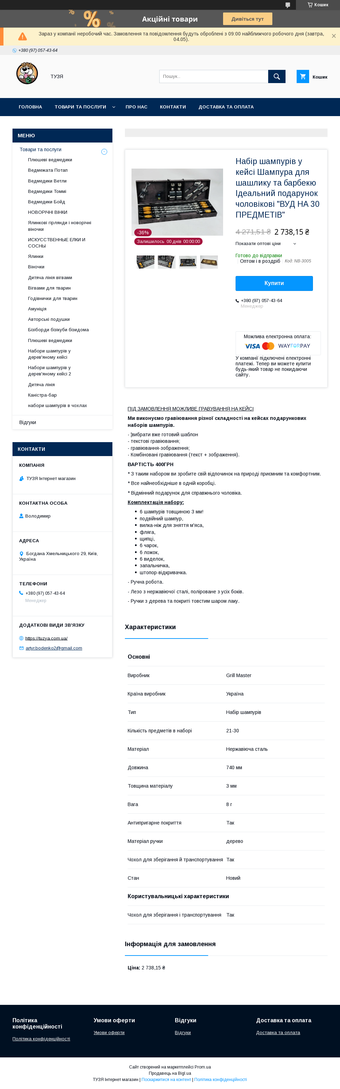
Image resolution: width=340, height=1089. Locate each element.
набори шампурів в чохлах (57, 405)
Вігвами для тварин (49, 288)
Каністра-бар (42, 395)
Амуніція (37, 308)
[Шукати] (277, 76)
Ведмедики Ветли (47, 181)
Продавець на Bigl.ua (170, 1073)
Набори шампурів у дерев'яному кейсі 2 (49, 370)
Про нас (136, 106)
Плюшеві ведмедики (50, 159)
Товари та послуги (80, 106)
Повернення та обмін (48, 125)
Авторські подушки (49, 319)
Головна (30, 106)
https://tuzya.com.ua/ (46, 638)
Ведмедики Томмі (47, 191)
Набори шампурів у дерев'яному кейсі (49, 354)
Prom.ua (203, 1067)
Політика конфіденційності (41, 1038)
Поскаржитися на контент (166, 1079)
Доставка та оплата (226, 106)
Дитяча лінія (41, 384)
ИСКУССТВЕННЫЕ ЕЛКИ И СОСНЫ (56, 243)
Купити (274, 283)
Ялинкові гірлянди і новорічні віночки (59, 225)
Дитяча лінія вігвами (50, 277)
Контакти (173, 106)
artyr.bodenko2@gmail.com (54, 648)
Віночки (36, 266)
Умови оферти (109, 1032)
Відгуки (27, 422)
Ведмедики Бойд (46, 201)
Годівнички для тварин (52, 298)
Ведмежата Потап (48, 170)
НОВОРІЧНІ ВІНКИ (47, 212)
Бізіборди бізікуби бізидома (58, 329)
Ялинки (35, 256)
